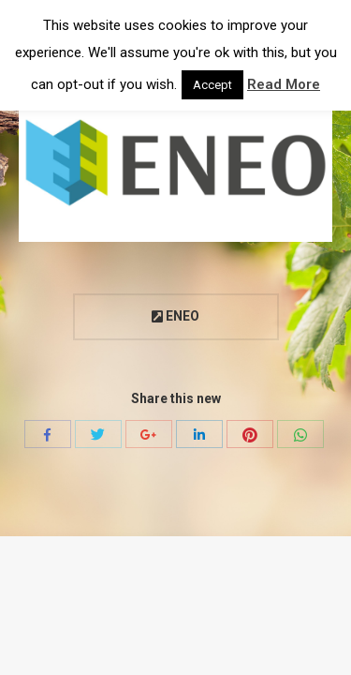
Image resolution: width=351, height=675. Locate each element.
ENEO (175, 315)
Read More (283, 84)
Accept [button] (212, 85)
